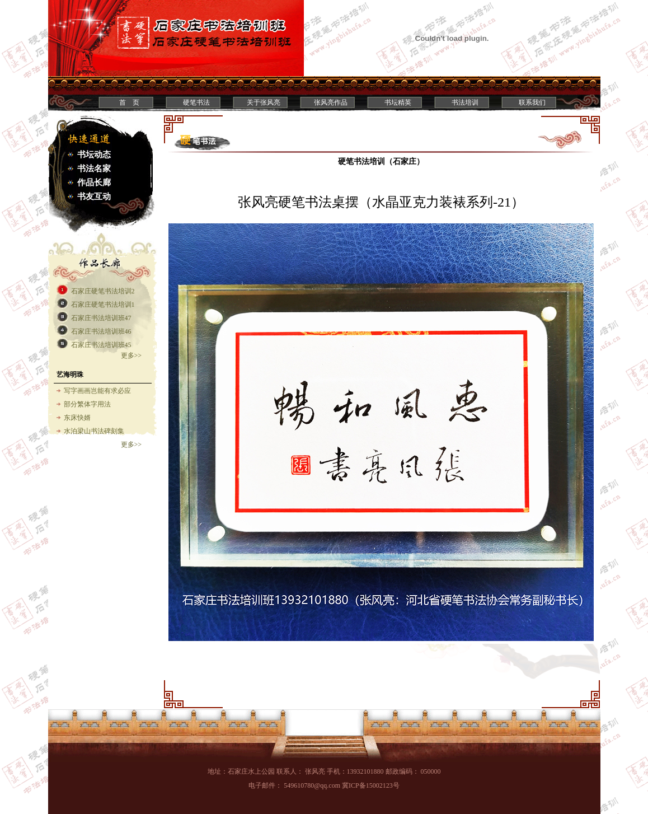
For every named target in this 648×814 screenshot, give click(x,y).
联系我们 (532, 102)
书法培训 (465, 102)
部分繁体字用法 (87, 404)
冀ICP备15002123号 (371, 785)
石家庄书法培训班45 (101, 345)
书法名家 (94, 168)
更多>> (131, 355)
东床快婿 (77, 418)
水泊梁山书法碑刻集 (94, 431)
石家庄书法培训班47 (101, 318)
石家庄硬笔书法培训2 (103, 291)
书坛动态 (94, 154)
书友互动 (94, 196)
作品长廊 (94, 182)
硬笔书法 (196, 102)
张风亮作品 (331, 102)
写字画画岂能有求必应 (97, 391)
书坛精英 (397, 102)
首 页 (129, 102)
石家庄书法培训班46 (101, 331)
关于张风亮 (263, 102)
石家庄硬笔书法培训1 (103, 304)
